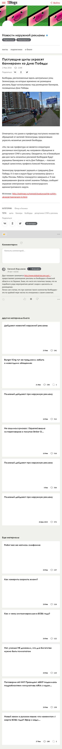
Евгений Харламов (16, 269)
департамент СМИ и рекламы (46, 213)
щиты (11, 213)
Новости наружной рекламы (23, 35)
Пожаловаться (24, 40)
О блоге (28, 49)
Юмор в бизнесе (21, 208)
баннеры (18, 213)
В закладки (31, 223)
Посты (5, 49)
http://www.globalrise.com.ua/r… (37, 275)
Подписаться (9, 40)
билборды (28, 213)
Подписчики (16, 49)
